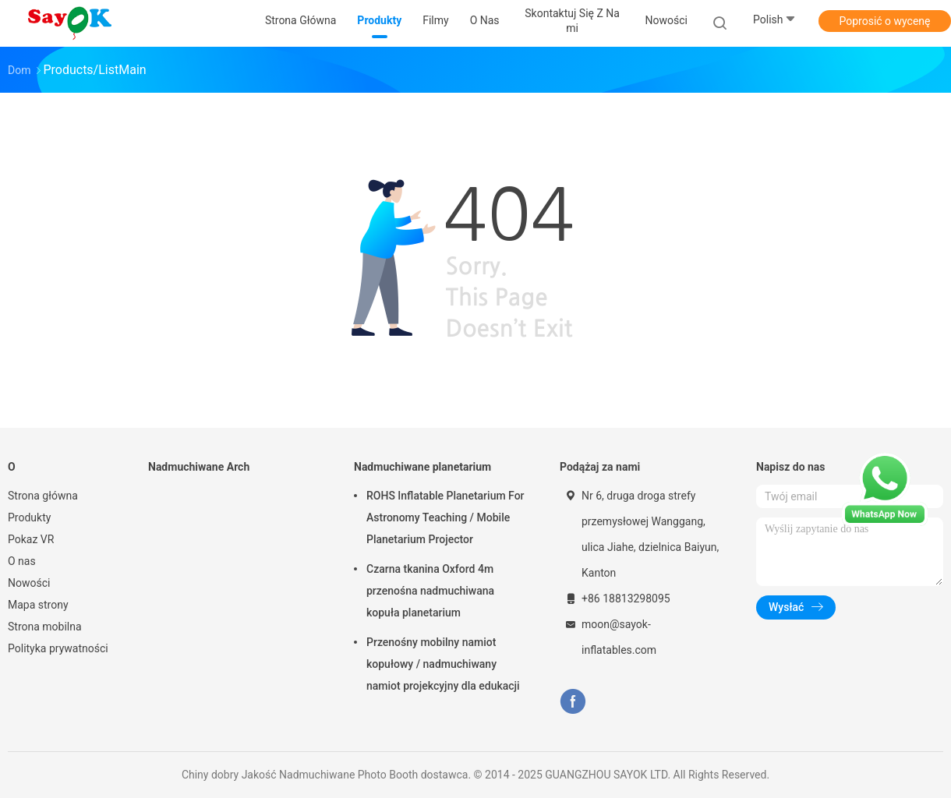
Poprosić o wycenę (884, 21)
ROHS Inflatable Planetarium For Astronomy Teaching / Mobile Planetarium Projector (445, 517)
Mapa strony (38, 604)
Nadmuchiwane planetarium (422, 467)
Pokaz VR (31, 539)
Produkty (29, 517)
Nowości (29, 583)
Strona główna (43, 495)
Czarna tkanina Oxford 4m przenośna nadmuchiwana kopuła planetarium (430, 591)
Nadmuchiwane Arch (198, 467)
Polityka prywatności (58, 648)
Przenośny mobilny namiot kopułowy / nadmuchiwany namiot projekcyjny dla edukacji (443, 664)
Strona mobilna (45, 626)
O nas (22, 561)
